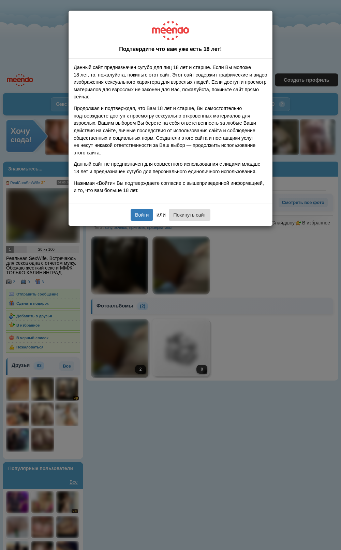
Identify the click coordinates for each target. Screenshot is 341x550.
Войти (142, 215)
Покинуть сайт (189, 215)
